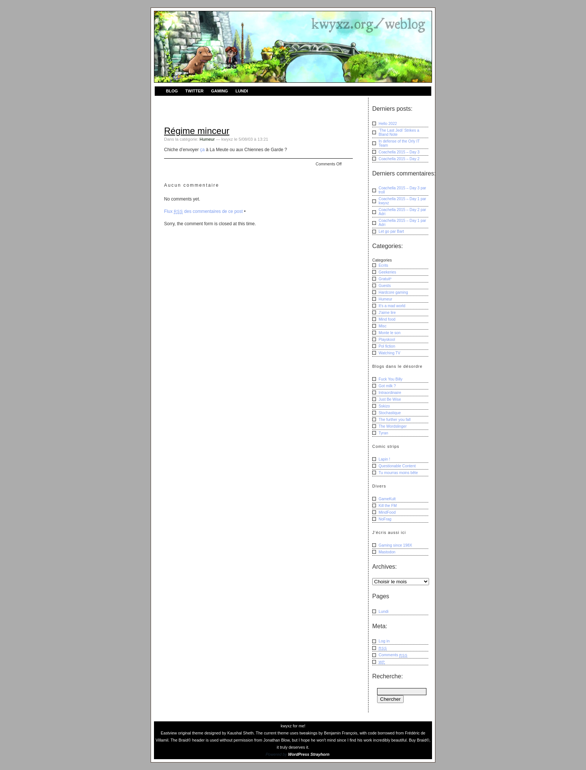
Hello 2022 (388, 124)
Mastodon (387, 552)
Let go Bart (391, 231)
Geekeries (387, 272)
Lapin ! (384, 459)
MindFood (387, 512)
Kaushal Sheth (240, 733)
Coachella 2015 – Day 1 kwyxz (402, 201)
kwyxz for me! (293, 726)
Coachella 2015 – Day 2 (399, 159)
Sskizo (384, 406)
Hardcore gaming (393, 292)
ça (202, 149)
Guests (385, 286)
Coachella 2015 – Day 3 (399, 152)
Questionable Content (397, 466)
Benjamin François (340, 733)
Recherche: (387, 676)
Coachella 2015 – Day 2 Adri (402, 212)
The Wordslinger (393, 426)
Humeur (207, 139)
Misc (382, 326)
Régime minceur (196, 131)
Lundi (241, 91)
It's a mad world (392, 306)
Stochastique (390, 413)
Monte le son (390, 333)
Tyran (383, 433)
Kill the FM (388, 506)
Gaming (219, 91)
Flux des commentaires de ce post (203, 211)
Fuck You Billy (391, 379)
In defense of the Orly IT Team (399, 143)
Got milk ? (387, 386)
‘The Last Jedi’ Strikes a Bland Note (399, 132)
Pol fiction (387, 346)
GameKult (387, 499)
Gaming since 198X (395, 545)
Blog (172, 91)
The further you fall (395, 420)
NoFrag (385, 519)
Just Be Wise (390, 399)
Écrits (383, 265)
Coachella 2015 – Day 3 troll (402, 190)
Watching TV (389, 353)
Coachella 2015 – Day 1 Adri (402, 223)
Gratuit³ (385, 279)
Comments (393, 655)
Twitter (194, 91)
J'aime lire (387, 313)
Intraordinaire (390, 393)
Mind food (387, 319)
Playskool (387, 339)
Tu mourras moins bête (398, 473)
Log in (384, 641)
